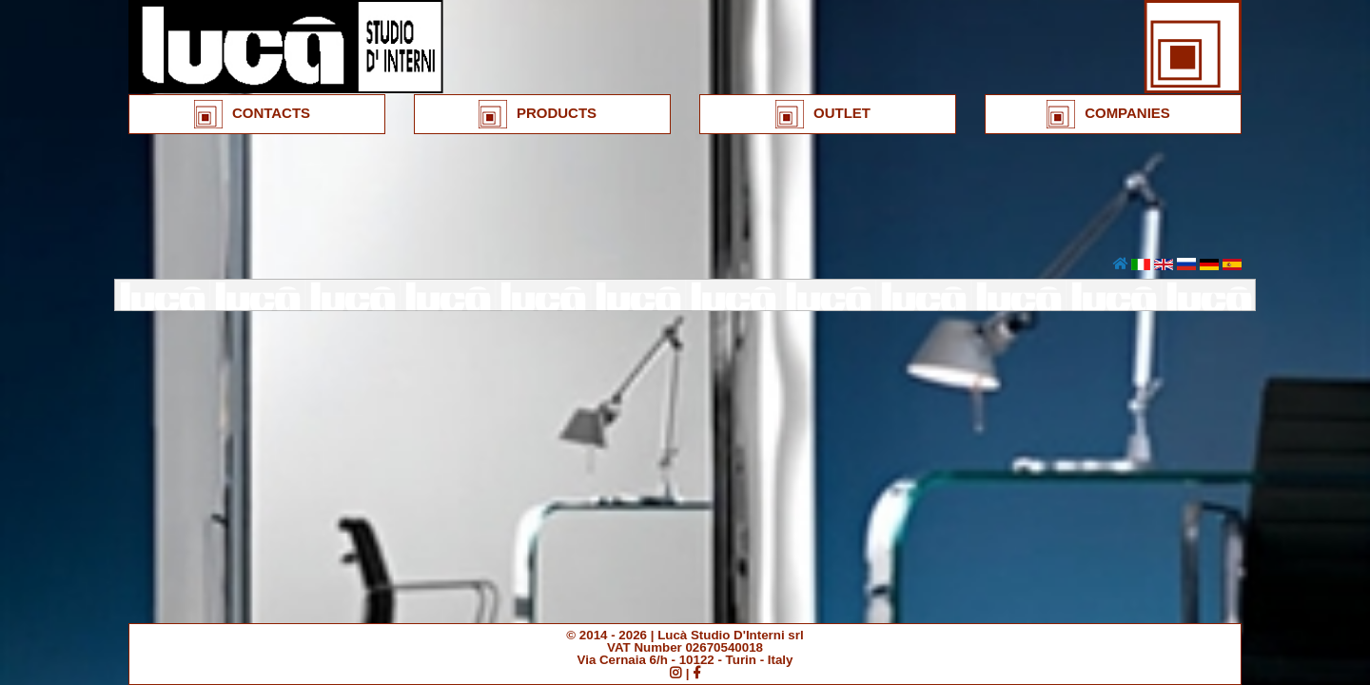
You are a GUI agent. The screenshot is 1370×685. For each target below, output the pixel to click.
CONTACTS (252, 114)
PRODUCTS (538, 114)
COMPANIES (1108, 114)
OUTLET (823, 114)
